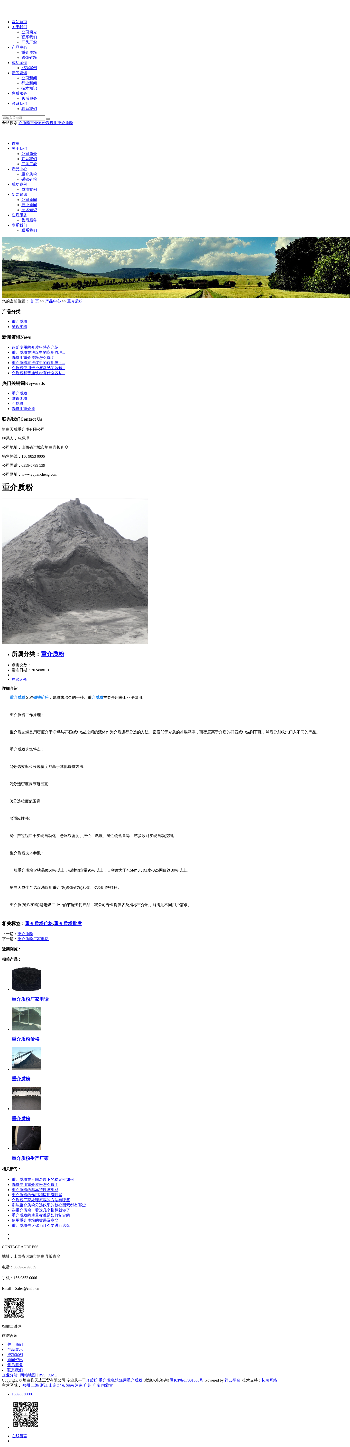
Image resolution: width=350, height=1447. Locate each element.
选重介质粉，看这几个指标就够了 (41, 1210)
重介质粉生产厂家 (30, 1158)
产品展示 (15, 1349)
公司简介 (29, 32)
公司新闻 (29, 78)
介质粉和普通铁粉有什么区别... (38, 373)
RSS (41, 1375)
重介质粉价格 (39, 923)
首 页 (34, 301)
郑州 (26, 1385)
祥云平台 (232, 1380)
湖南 (70, 1385)
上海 (35, 1385)
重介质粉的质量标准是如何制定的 (41, 1215)
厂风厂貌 (29, 42)
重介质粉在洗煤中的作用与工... (38, 363)
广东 (96, 1385)
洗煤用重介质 (23, 409)
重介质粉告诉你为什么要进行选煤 (41, 1225)
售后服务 (19, 93)
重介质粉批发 (68, 923)
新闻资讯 (19, 73)
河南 (79, 1385)
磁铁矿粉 (29, 57)
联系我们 (29, 37)
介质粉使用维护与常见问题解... (38, 368)
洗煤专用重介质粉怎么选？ (35, 1185)
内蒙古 (107, 1385)
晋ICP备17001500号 (186, 1380)
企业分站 (10, 1375)
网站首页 (19, 22)
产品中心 (19, 47)
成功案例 (19, 63)
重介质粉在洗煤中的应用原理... (38, 352)
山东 (52, 1385)
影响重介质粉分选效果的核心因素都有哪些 (49, 1205)
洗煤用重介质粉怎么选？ (33, 357)
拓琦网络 (269, 1380)
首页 (15, 143)
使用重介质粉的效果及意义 (35, 1220)
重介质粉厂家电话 (33, 939)
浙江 (44, 1385)
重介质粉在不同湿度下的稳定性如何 (43, 1179)
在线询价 (19, 679)
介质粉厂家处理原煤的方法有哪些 (41, 1200)
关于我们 (19, 27)
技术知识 (29, 88)
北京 (61, 1385)
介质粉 (24, 123)
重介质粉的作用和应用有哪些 (37, 1195)
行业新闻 (29, 83)
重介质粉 (29, 52)
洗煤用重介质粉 (59, 123)
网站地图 (28, 1375)
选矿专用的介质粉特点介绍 (35, 347)
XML (52, 1375)
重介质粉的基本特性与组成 (35, 1190)
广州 (88, 1385)
